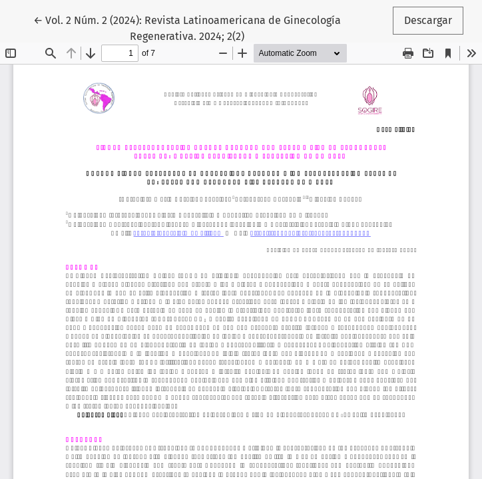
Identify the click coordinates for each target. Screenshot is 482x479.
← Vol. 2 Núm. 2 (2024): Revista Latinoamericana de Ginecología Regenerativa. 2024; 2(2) (187, 27)
